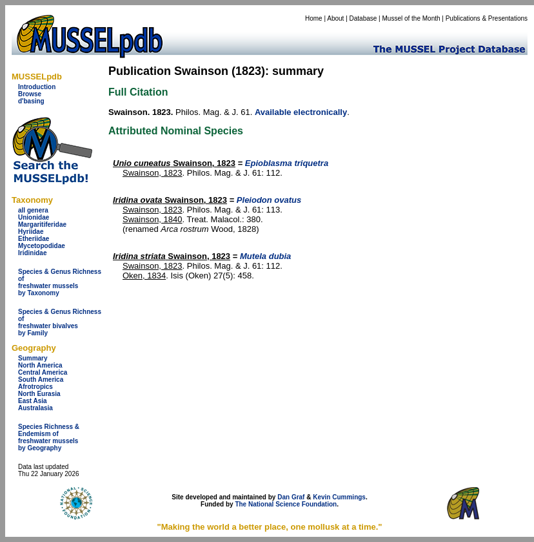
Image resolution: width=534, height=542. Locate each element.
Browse (29, 94)
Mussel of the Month (411, 18)
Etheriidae (33, 238)
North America (40, 365)
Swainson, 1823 (174, 163)
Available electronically (301, 112)
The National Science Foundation (286, 504)
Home (313, 18)
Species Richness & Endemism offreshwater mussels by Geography (48, 437)
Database (363, 18)
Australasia (35, 408)
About (335, 18)
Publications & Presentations (487, 18)
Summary (33, 358)
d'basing (31, 101)
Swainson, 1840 (153, 219)
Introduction (36, 86)
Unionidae (33, 217)
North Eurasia (39, 393)
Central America (42, 372)
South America (40, 379)
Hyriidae (30, 231)
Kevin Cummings (339, 497)
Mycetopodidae (41, 245)
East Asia (32, 400)
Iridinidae (32, 252)
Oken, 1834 (144, 275)
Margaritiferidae (42, 224)
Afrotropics (35, 386)
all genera (33, 210)
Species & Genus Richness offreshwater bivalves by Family (59, 322)
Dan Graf (290, 497)
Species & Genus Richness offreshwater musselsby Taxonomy (59, 282)
